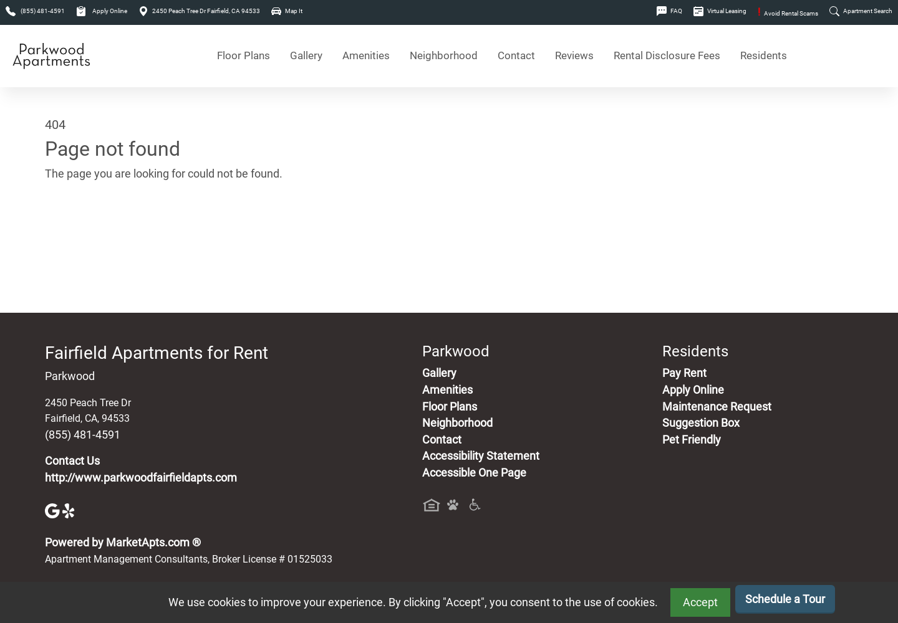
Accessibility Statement (480, 456)
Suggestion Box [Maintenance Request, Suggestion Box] (701, 423)
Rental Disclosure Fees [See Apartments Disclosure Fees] (667, 56)
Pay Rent (684, 373)
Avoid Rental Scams (788, 13)
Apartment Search (860, 11)
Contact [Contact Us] (516, 56)
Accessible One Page (474, 473)
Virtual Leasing (719, 11)
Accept (700, 602)
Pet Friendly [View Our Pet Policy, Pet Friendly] (691, 440)
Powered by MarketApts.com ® (123, 542)
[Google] (53, 510)
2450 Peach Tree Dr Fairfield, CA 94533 (199, 11)
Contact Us (72, 461)
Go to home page (87, 232)
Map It (286, 11)
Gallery (306, 56)
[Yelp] (69, 510)
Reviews (574, 56)
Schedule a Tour (785, 599)
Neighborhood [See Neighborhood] (444, 56)
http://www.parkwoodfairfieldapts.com (141, 478)
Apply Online (101, 11)
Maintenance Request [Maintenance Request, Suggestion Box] (716, 407)
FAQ (669, 11)
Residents (763, 56)
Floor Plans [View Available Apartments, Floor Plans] (243, 56)
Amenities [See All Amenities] (366, 56)
